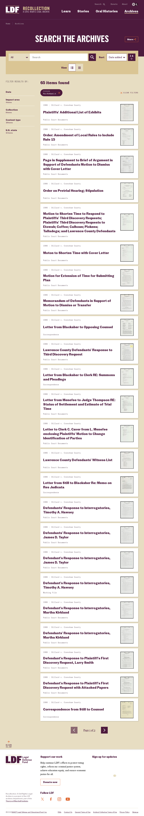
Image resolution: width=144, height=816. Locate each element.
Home (8, 24)
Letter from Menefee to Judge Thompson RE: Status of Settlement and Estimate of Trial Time (79, 404)
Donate (114, 4)
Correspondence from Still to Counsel (73, 709)
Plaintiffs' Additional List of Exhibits (72, 112)
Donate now (50, 782)
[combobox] (59, 57)
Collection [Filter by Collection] (12, 111)
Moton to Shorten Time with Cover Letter (76, 253)
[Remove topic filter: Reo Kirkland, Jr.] (51, 92)
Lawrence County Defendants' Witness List (77, 460)
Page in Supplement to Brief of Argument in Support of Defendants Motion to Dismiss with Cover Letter (78, 164)
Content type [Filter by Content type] (13, 121)
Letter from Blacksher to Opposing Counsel (78, 327)
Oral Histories (107, 11)
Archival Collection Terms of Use (105, 812)
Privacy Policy (125, 812)
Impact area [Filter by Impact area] (13, 101)
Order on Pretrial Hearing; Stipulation (73, 190)
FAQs (59, 812)
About (125, 4)
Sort (101, 57)
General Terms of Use (82, 812)
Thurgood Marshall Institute (17, 801)
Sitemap (135, 812)
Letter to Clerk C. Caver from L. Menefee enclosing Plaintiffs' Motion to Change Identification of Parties (75, 433)
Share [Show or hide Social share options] (131, 39)
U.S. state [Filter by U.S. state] (11, 131)
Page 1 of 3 (89, 730)
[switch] (135, 4)
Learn (66, 11)
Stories (83, 11)
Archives (131, 11)
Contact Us (68, 812)
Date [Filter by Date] (8, 91)
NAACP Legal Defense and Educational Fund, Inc (29, 812)
